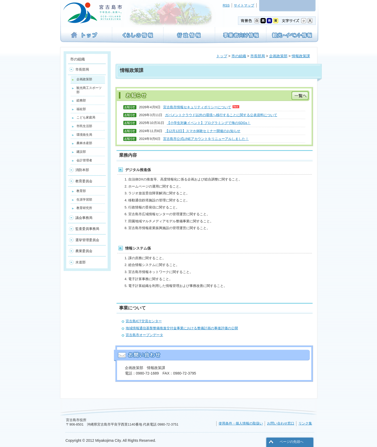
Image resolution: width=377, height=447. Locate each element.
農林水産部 (84, 143)
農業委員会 (83, 251)
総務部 (81, 100)
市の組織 (238, 56)
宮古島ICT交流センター (144, 321)
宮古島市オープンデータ (144, 335)
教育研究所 (84, 208)
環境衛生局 (84, 135)
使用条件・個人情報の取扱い (241, 423)
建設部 (81, 152)
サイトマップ (244, 5)
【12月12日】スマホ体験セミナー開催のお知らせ (202, 131)
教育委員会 (83, 181)
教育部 (81, 191)
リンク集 (305, 423)
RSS (226, 5)
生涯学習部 (84, 199)
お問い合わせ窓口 (280, 423)
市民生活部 (84, 126)
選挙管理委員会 (87, 240)
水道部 (80, 262)
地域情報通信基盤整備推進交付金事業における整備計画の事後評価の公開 (182, 328)
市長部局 (257, 56)
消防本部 (82, 170)
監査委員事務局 (87, 229)
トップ (221, 56)
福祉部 (81, 109)
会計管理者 (84, 160)
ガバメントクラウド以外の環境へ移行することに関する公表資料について (221, 115)
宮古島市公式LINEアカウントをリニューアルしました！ (206, 139)
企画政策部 (278, 56)
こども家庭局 (85, 117)
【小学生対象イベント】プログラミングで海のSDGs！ (209, 123)
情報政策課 (301, 56)
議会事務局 (83, 218)
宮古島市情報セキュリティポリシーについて (201, 107)
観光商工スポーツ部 (89, 90)
